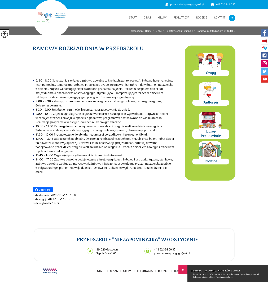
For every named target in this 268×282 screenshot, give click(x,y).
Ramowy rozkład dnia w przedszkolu (88, 49)
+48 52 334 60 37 (223, 4)
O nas (147, 18)
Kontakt (219, 18)
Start (133, 18)
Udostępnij (43, 189)
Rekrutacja (181, 18)
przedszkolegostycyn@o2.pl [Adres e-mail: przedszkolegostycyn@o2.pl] (172, 253)
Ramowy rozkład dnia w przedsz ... (214, 31)
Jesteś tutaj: (138, 31)
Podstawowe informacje (177, 31)
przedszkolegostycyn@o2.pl (184, 4)
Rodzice (201, 18)
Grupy (162, 18)
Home (148, 31)
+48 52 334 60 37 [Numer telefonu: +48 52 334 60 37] (164, 250)
